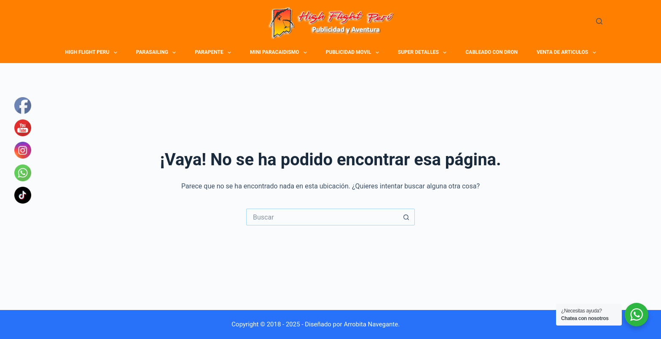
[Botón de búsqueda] (406, 217)
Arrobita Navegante (371, 324)
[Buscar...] (322, 217)
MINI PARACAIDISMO (279, 53)
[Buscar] (599, 21)
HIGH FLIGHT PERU (92, 53)
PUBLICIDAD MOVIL (354, 53)
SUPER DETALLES (423, 53)
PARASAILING (157, 53)
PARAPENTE (214, 53)
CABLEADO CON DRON (491, 52)
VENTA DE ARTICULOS (567, 53)
